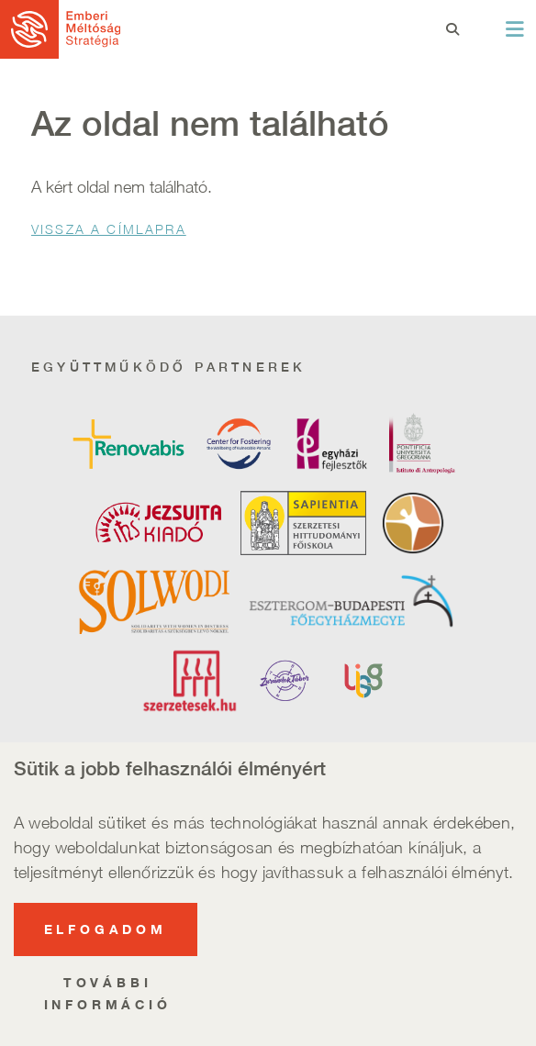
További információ (108, 1003)
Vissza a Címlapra (108, 229)
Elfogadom (105, 939)
